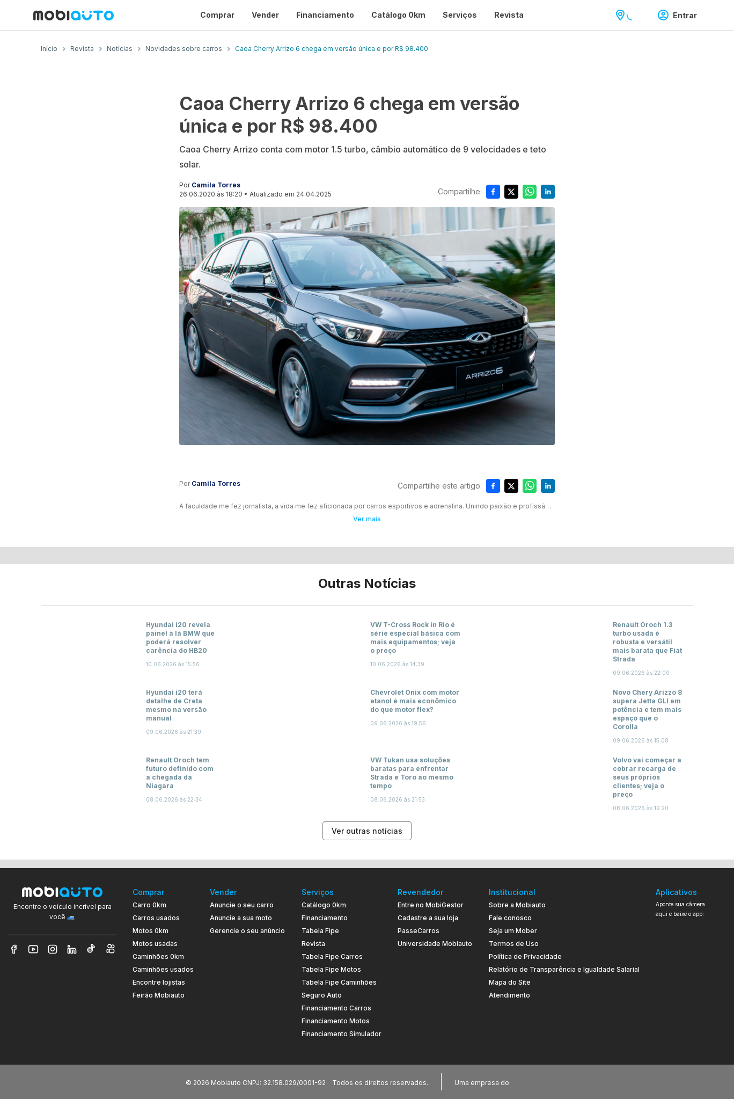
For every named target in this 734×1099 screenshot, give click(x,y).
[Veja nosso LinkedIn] (72, 949)
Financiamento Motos (336, 1021)
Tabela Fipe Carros (332, 956)
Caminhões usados (163, 969)
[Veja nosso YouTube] (33, 949)
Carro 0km (149, 905)
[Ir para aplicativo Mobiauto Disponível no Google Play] (690, 1003)
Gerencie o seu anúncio (247, 931)
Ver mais (367, 519)
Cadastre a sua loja (428, 918)
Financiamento (325, 918)
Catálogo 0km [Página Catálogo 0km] (398, 14)
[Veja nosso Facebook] (14, 949)
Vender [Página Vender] (265, 14)
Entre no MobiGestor (431, 905)
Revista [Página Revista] (509, 14)
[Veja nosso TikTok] (91, 949)
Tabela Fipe (320, 931)
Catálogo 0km (324, 905)
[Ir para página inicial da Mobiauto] (73, 15)
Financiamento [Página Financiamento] (325, 14)
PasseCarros (418, 931)
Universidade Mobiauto (435, 944)
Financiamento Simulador (341, 1034)
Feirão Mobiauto (159, 995)
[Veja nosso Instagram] (52, 949)
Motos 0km (150, 931)
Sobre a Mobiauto (517, 905)
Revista (313, 944)
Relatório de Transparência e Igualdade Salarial (564, 969)
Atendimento (509, 995)
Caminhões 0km (158, 956)
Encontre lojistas (159, 982)
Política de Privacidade (525, 956)
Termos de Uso (514, 944)
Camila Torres (216, 185)
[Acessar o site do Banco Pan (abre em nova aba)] (533, 1081)
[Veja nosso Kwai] (110, 949)
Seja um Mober (513, 931)
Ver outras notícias (367, 830)
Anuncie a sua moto (241, 918)
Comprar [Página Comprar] (217, 14)
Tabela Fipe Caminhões (339, 982)
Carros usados (156, 918)
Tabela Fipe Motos (331, 969)
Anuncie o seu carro (242, 905)
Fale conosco (510, 918)
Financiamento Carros (336, 1008)
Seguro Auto (322, 995)
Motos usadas (155, 944)
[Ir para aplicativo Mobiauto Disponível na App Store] (690, 1033)
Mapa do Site (510, 982)
